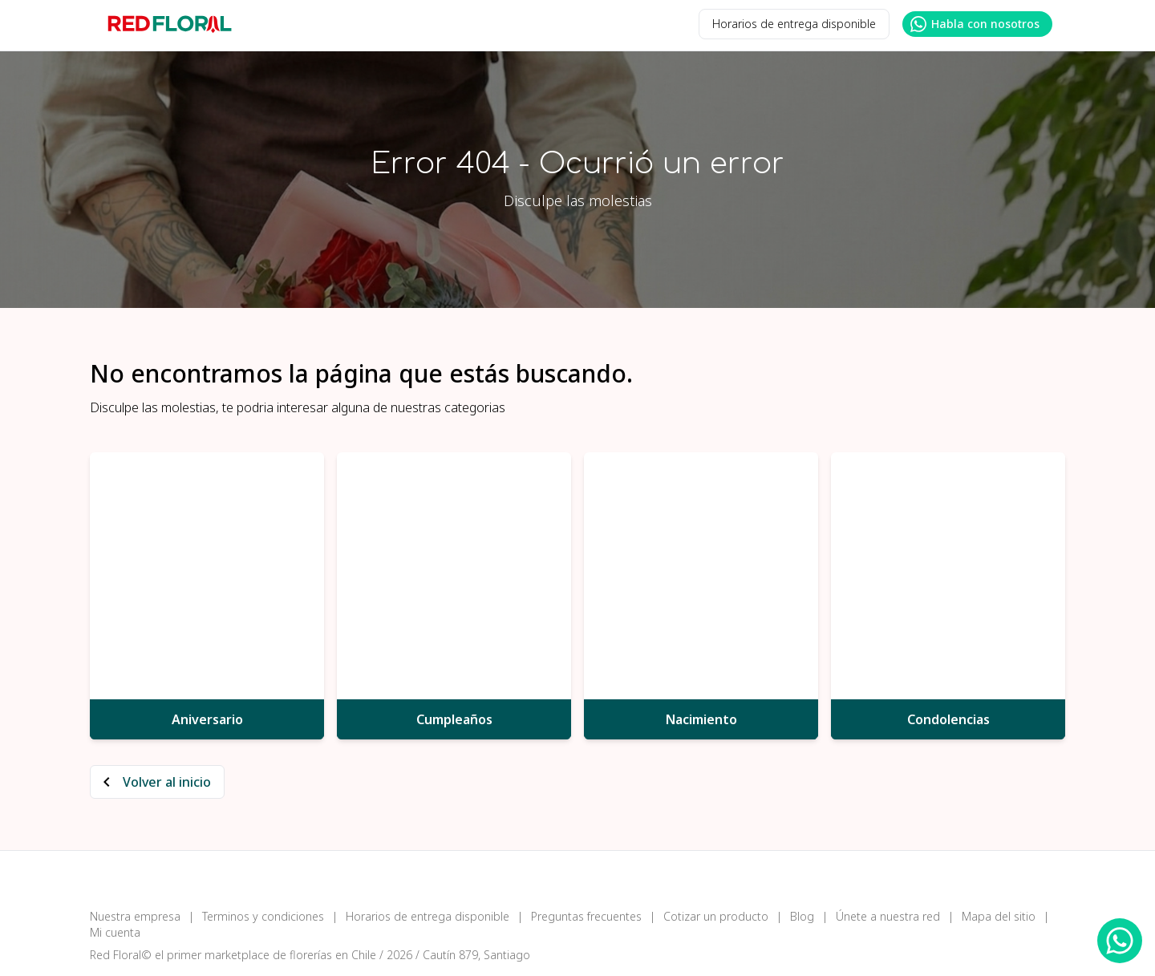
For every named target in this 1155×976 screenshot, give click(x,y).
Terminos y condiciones (263, 916)
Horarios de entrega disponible (794, 23)
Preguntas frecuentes (586, 916)
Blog (802, 916)
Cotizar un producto (715, 916)
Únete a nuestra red (888, 916)
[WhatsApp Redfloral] (1119, 940)
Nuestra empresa (135, 916)
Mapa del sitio (998, 916)
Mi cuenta (115, 932)
